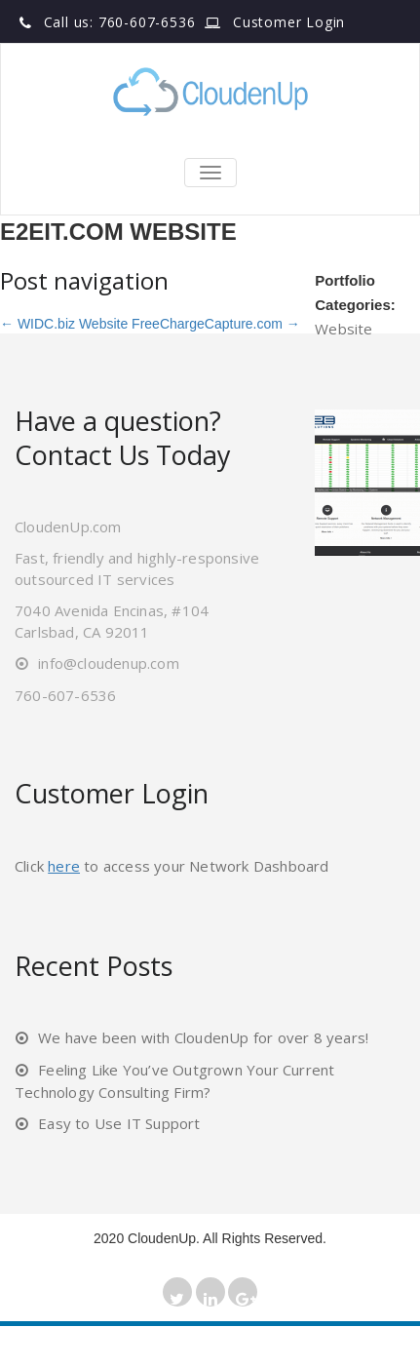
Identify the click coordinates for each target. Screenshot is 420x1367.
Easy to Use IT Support (119, 1123)
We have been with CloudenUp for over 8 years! (203, 1037)
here (64, 866)
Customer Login (289, 22)
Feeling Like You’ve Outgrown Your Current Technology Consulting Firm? (174, 1081)
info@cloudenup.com (108, 663)
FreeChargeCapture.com (216, 324)
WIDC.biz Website (64, 324)
